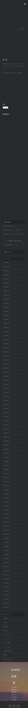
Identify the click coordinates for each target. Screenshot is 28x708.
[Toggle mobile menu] (25, 4)
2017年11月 (6, 575)
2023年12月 (6, 323)
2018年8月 (6, 542)
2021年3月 (6, 420)
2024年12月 (6, 295)
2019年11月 (6, 481)
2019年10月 (6, 485)
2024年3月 (6, 319)
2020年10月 (6, 441)
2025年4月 (6, 283)
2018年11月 (6, 530)
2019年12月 (6, 477)
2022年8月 (6, 368)
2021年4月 (6, 416)
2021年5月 (6, 412)
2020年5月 (6, 461)
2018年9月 (6, 538)
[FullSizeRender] (14, 46)
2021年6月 (6, 408)
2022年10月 (6, 360)
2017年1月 (6, 607)
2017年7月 (6, 591)
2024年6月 (6, 315)
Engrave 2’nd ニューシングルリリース (13, 230)
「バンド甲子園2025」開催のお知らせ (13, 240)
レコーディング (7, 646)
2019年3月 (6, 514)
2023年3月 (6, 343)
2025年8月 (6, 274)
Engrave (6, 618)
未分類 (5, 655)
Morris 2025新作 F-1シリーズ (11, 244)
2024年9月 (6, 303)
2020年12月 (6, 433)
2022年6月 (6, 372)
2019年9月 (6, 489)
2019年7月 (6, 497)
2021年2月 (6, 425)
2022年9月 (6, 364)
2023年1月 (6, 352)
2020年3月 (6, 469)
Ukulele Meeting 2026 (9, 226)
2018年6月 (6, 550)
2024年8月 (6, 307)
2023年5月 (6, 335)
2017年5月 (6, 599)
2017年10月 (6, 579)
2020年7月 (6, 453)
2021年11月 (6, 396)
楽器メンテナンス (8, 659)
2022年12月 (6, 356)
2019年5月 (6, 506)
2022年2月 (6, 384)
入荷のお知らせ (7, 650)
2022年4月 (6, 380)
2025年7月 (6, 279)
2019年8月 (6, 493)
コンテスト (6, 634)
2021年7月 (6, 404)
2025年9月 (6, 270)
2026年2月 (6, 262)
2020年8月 (6, 449)
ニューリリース (7, 638)
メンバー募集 (7, 642)
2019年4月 (6, 510)
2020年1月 (6, 473)
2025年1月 (6, 291)
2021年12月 (6, 392)
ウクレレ (6, 630)
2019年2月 (6, 518)
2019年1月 (6, 522)
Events (5, 622)
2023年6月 (6, 331)
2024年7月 (6, 311)
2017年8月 (6, 587)
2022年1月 (6, 388)
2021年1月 (6, 429)
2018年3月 (6, 562)
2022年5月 (6, 376)
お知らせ (6, 626)
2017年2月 (6, 603)
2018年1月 (6, 566)
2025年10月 (6, 266)
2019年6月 (6, 502)
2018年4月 (6, 558)
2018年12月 (6, 526)
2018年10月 (6, 534)
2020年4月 (6, 465)
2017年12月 (6, 571)
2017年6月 (6, 595)
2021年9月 (6, 400)
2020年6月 (6, 457)
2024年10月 (6, 299)
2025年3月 (6, 287)
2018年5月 (6, 554)
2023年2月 (6, 348)
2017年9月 (6, 583)
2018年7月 (6, 546)
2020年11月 (6, 437)
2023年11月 (6, 327)
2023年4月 (6, 339)
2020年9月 (6, 445)
